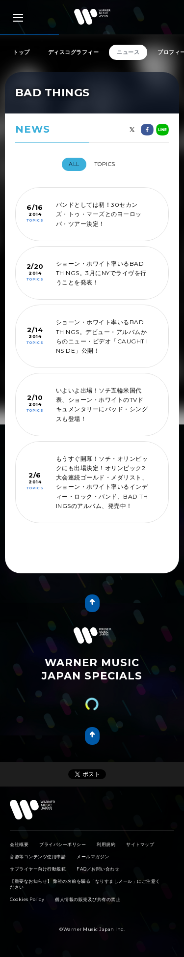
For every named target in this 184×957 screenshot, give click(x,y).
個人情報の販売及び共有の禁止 (87, 899)
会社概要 (19, 844)
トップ (21, 52)
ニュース (128, 52)
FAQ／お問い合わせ (98, 869)
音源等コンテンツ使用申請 (38, 856)
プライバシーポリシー (62, 844)
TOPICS (104, 164)
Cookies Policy (27, 899)
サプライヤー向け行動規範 (38, 869)
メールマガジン (93, 856)
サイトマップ (140, 844)
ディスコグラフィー (73, 52)
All (74, 164)
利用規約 (106, 844)
